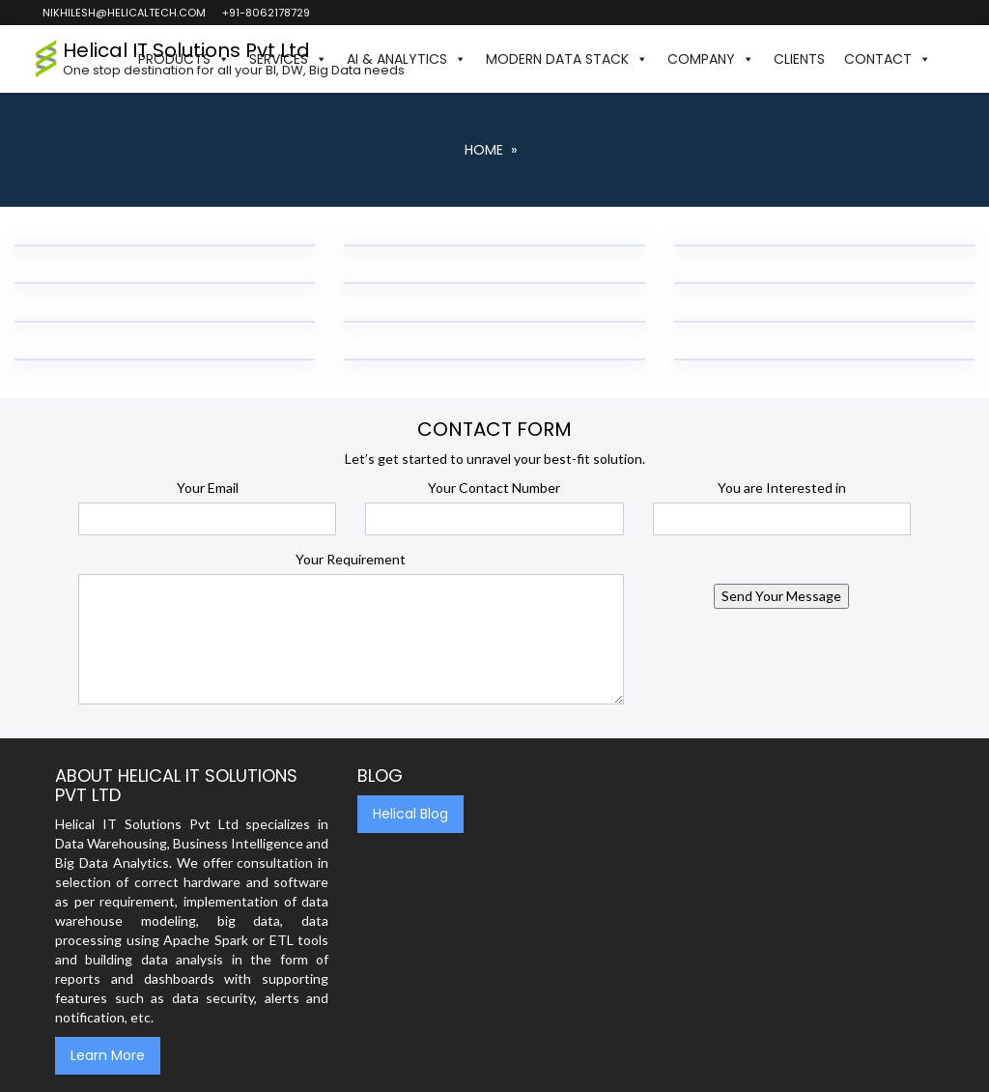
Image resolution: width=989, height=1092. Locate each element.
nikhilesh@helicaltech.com (123, 12)
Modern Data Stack (567, 59)
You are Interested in (782, 487)
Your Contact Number (494, 487)
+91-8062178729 (265, 12)
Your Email (208, 487)
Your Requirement (351, 559)
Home (484, 149)
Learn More (108, 1055)
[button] (950, 59)
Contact (887, 59)
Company (710, 59)
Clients (799, 59)
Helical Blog (410, 813)
